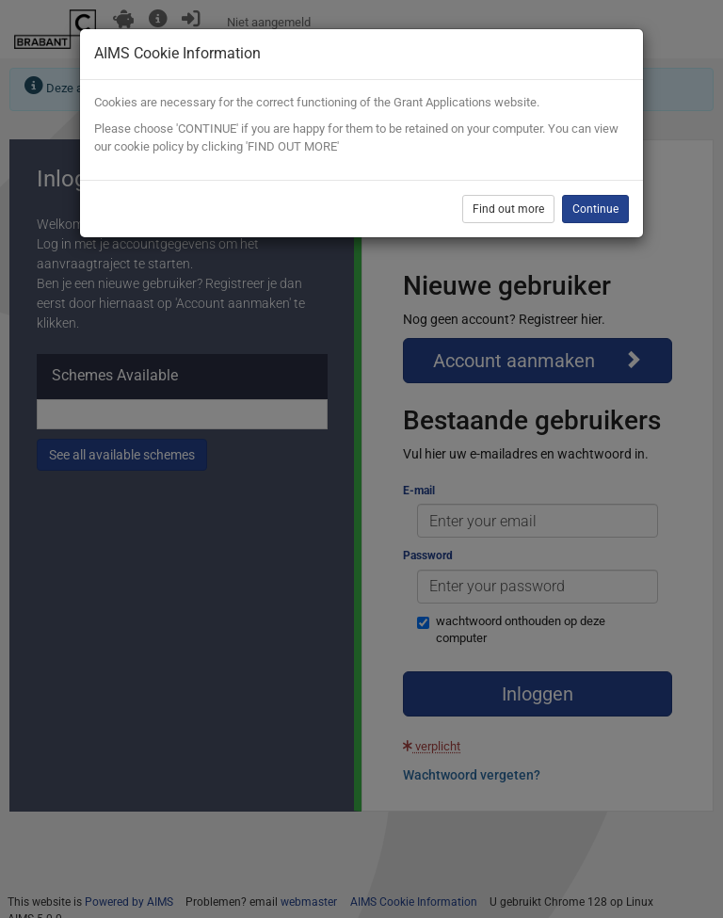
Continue (595, 209)
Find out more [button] (508, 209)
